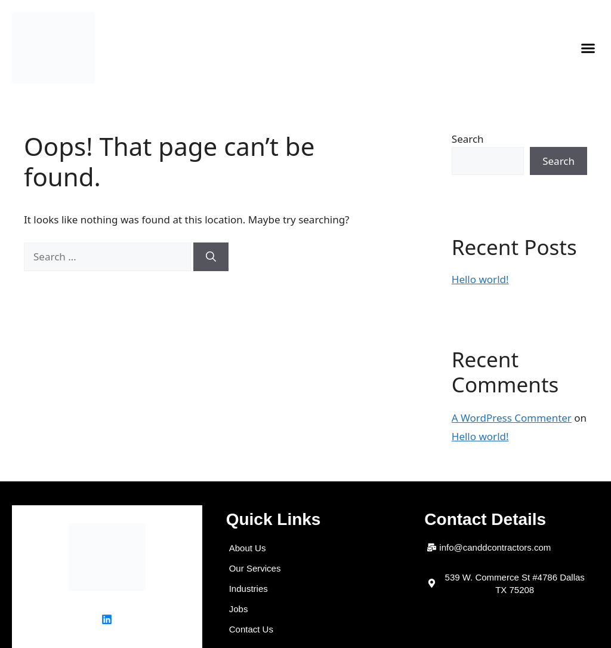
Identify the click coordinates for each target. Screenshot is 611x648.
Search (468, 139)
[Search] (211, 256)
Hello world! (480, 279)
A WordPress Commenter (512, 418)
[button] (588, 47)
